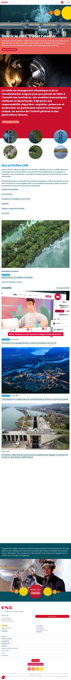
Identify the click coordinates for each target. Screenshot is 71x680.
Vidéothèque (5, 655)
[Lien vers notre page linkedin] (29, 669)
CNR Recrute (35, 593)
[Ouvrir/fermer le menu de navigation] (68, 2)
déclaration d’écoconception (61, 676)
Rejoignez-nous (6, 643)
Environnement (7, 196)
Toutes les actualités (62, 288)
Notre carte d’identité (9, 49)
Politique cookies (34, 673)
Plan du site (6, 673)
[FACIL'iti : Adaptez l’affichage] (62, 2)
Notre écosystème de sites (35, 664)
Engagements (5, 641)
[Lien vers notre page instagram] (33, 669)
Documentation (5, 650)
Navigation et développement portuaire (16, 200)
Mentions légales (13, 673)
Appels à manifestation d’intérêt (10, 648)
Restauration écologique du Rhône (17, 279)
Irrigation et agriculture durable (13, 210)
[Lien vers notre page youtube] (41, 669)
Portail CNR (35, 660)
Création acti (32, 675)
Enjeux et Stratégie (7, 638)
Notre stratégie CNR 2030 (10, 122)
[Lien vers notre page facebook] (37, 669)
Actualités (4, 646)
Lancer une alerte (42, 673)
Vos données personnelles (24, 673)
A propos (4, 636)
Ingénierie (5, 205)
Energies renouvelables (10, 191)
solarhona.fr (5, 631)
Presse (3, 653)
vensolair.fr (39, 631)
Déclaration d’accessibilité (61, 673)
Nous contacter (52, 616)
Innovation (5, 215)
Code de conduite (51, 673)
